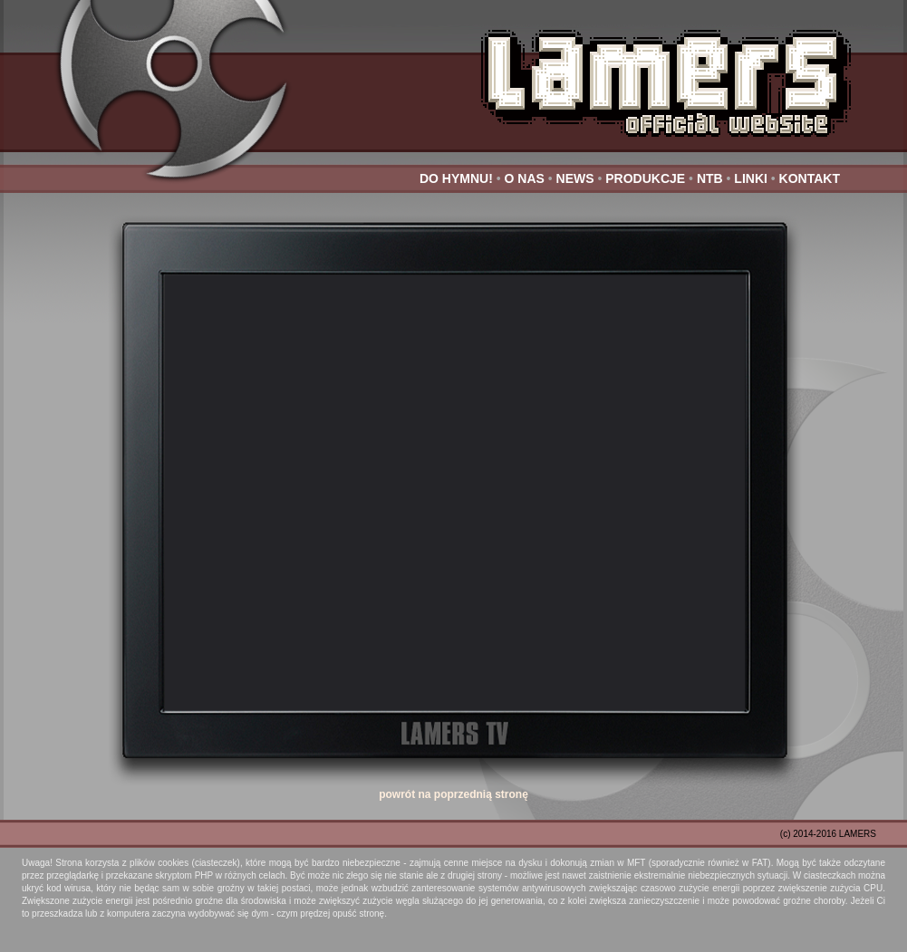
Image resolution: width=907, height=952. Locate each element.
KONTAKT (809, 178)
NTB (710, 178)
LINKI (750, 178)
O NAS (525, 178)
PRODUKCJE (645, 178)
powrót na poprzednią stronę (453, 794)
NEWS (575, 178)
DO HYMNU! (456, 178)
